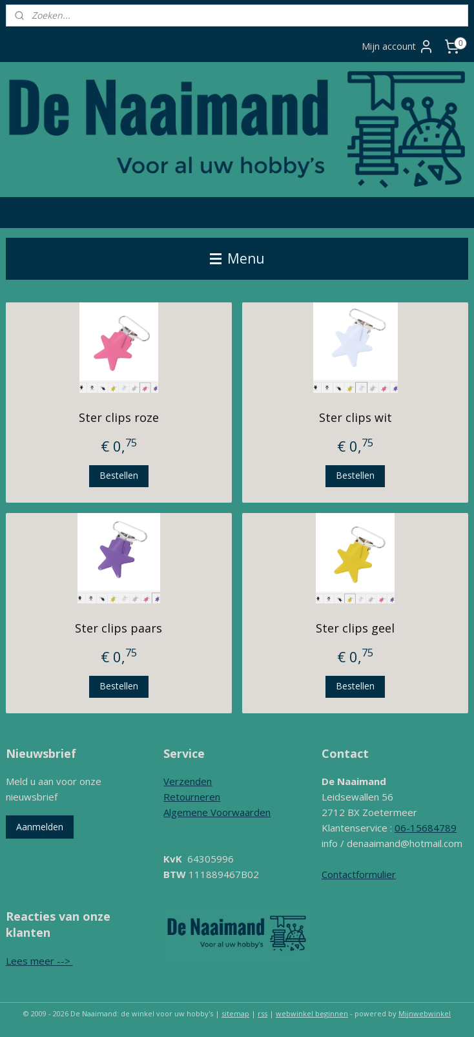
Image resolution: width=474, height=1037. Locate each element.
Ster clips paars (118, 628)
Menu (237, 258)
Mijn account (398, 46)
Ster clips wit (355, 417)
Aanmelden (39, 827)
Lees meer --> (39, 960)
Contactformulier (359, 874)
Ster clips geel (355, 628)
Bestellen (118, 475)
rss (262, 1013)
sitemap (235, 1013)
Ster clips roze (119, 417)
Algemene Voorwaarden (217, 812)
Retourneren (191, 796)
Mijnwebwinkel (424, 1013)
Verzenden (187, 781)
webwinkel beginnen (312, 1013)
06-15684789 (426, 827)
